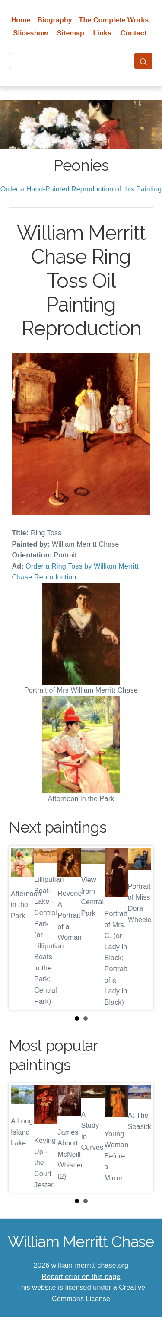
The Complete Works (114, 20)
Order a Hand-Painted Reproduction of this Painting (81, 189)
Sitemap (70, 33)
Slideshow (30, 33)
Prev (22, 928)
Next (140, 928)
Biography (54, 20)
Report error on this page (81, 1276)
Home (21, 20)
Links (102, 33)
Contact (134, 33)
